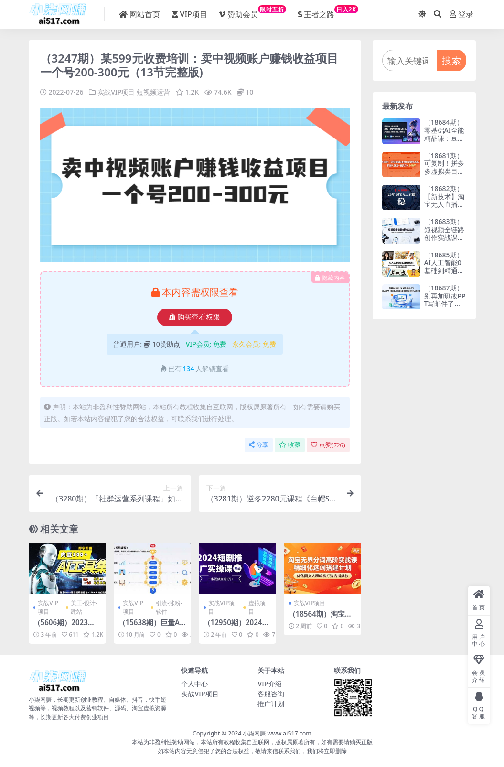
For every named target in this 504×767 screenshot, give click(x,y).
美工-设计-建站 (84, 607)
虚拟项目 (257, 607)
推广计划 (270, 703)
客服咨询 (270, 693)
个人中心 (194, 683)
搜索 (451, 60)
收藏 (289, 444)
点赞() (328, 444)
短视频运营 (153, 91)
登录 (461, 14)
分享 (258, 444)
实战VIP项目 (116, 91)
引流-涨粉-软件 (169, 607)
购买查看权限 (194, 317)
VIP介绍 (269, 683)
